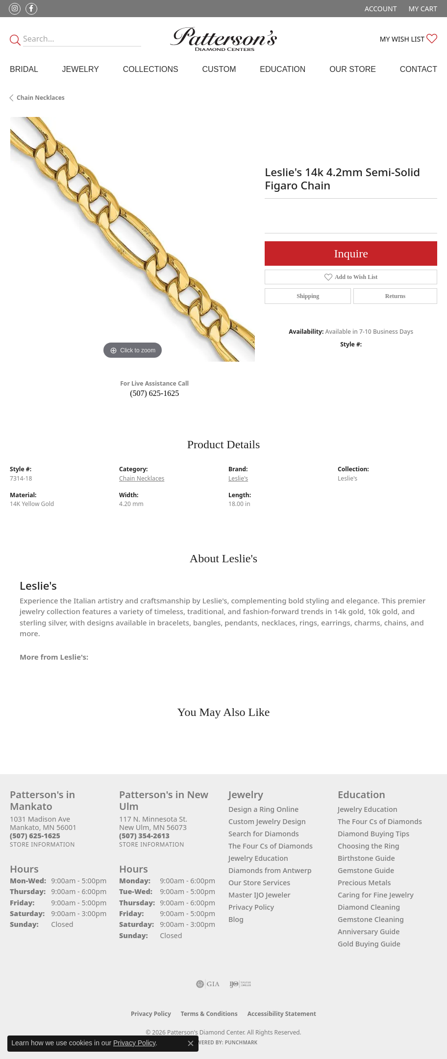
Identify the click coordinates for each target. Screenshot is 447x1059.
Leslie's (238, 478)
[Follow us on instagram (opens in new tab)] (15, 9)
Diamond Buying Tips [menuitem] (373, 833)
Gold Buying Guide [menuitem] (369, 943)
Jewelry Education (258, 858)
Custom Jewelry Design (267, 821)
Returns (395, 296)
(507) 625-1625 (154, 393)
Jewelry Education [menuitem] (367, 809)
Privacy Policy (251, 907)
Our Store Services (259, 882)
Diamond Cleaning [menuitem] (369, 907)
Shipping (308, 296)
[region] (132, 239)
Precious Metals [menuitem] (364, 882)
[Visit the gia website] (208, 984)
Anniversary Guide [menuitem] (369, 931)
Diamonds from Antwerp (270, 870)
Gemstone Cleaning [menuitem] (371, 919)
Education (282, 69)
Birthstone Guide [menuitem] (366, 858)
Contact (418, 69)
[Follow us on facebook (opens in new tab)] (31, 9)
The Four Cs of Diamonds (270, 846)
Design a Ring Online (263, 809)
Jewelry (80, 69)
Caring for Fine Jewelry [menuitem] (376, 894)
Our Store (352, 69)
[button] (380, 8)
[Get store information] (42, 844)
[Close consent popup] (191, 1043)
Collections (150, 69)
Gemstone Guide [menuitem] (366, 870)
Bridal (24, 69)
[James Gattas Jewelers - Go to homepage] (223, 39)
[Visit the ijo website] (240, 984)
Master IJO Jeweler (259, 894)
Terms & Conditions (209, 1014)
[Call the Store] (35, 835)
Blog (236, 919)
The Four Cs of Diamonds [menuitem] (380, 821)
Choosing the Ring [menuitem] (368, 846)
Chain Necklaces (41, 97)
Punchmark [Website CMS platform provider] (241, 1042)
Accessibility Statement (282, 1014)
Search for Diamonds (263, 833)
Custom (219, 69)
